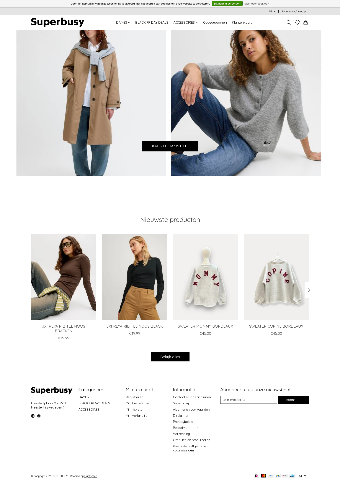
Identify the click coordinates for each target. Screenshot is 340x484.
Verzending (181, 434)
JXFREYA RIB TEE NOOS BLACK (134, 326)
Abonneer (293, 400)
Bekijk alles (170, 356)
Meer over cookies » (256, 3)
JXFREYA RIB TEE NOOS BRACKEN (63, 328)
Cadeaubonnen (215, 22)
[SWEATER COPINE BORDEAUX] (276, 277)
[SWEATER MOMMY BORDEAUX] (205, 277)
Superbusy (181, 403)
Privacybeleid (183, 422)
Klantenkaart (242, 22)
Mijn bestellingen (138, 403)
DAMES (83, 397)
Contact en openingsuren (192, 397)
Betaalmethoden (185, 428)
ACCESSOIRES (88, 409)
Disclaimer (181, 415)
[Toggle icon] (289, 22)
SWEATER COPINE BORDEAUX (276, 326)
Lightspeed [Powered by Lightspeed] (90, 476)
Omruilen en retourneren (191, 440)
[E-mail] (248, 400)
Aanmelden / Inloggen (294, 11)
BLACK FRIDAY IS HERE (170, 145)
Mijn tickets (134, 409)
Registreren (134, 397)
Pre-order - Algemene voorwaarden (189, 448)
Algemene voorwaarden (191, 409)
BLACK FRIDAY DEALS (151, 22)
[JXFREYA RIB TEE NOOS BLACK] (134, 277)
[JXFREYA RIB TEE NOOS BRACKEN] (63, 277)
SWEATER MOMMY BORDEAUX (205, 326)
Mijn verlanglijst (137, 415)
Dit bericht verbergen (227, 3)
